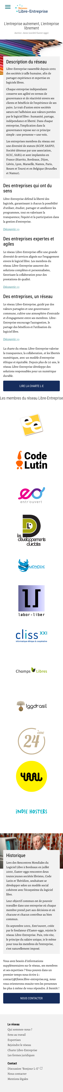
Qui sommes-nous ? (20, 1029)
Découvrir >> (11, 229)
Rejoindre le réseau (19, 1045)
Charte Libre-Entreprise (22, 1050)
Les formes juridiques (21, 1055)
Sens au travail (17, 1035)
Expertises (14, 1040)
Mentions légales (18, 1079)
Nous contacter (31, 998)
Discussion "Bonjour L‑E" (23, 1069)
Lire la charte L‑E (31, 386)
